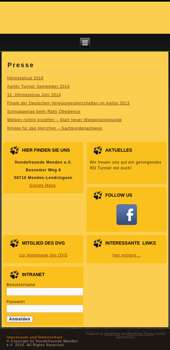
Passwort (15, 302)
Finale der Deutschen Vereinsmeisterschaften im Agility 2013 (68, 103)
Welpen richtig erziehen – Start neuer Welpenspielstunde (64, 120)
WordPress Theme (140, 334)
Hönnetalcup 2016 (25, 78)
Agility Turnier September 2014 (38, 86)
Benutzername (20, 285)
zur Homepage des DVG (43, 255)
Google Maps (43, 185)
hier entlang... (127, 255)
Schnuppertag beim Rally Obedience (43, 111)
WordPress (112, 334)
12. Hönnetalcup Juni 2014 (34, 95)
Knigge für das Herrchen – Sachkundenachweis (54, 128)
